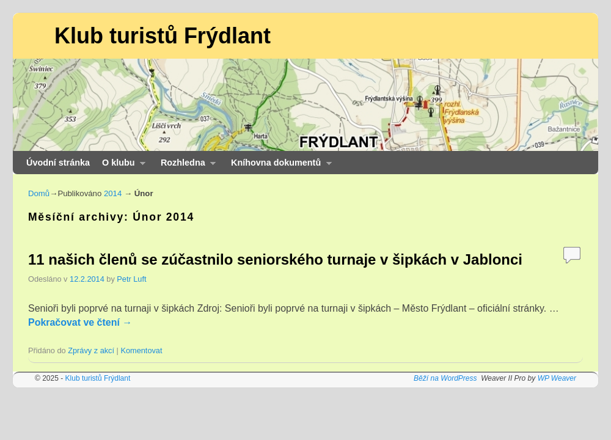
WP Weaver (557, 378)
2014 (113, 193)
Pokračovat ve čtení (80, 322)
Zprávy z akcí (91, 350)
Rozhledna (185, 166)
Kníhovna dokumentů (278, 166)
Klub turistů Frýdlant (162, 35)
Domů (38, 193)
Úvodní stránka (58, 162)
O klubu (120, 166)
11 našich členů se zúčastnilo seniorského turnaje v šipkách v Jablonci (275, 259)
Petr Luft (131, 279)
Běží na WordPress (445, 378)
